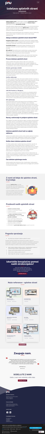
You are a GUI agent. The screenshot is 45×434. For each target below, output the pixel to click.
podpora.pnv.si (9, 421)
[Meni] (38, 2)
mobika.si (8, 419)
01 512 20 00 (11, 397)
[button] (15, 432)
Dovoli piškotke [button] (35, 427)
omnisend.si (8, 418)
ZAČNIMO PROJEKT (22, 380)
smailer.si (8, 420)
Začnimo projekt (22, 273)
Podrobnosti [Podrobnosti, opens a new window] (24, 427)
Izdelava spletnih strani (25, 13)
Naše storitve (16, 13)
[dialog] (22, 429)
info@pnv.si (11, 398)
